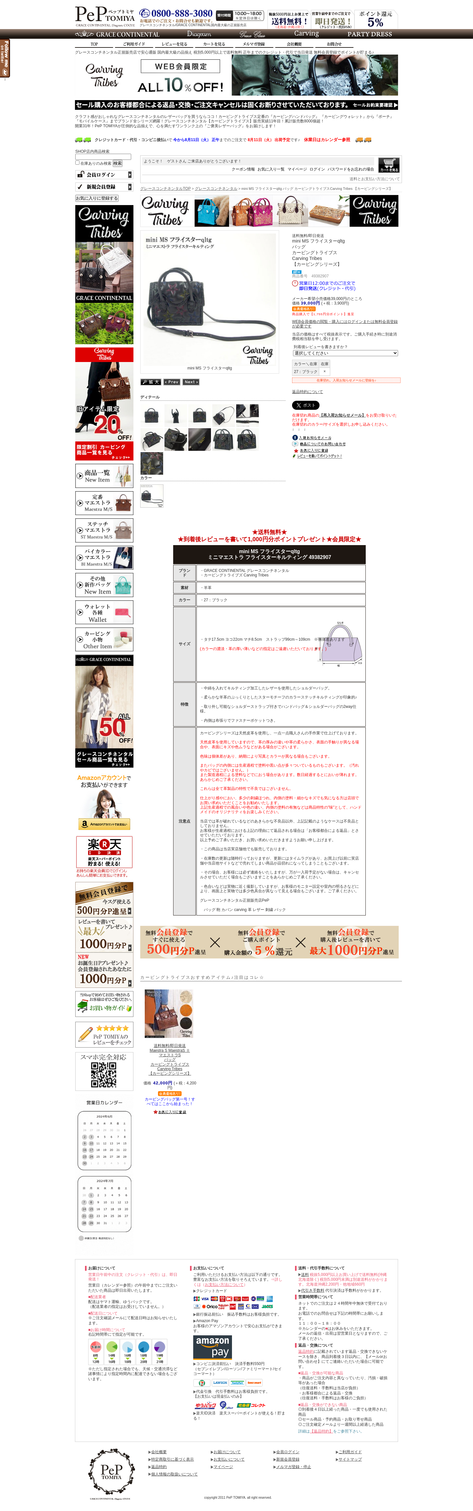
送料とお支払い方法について (375, 179)
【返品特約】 (321, 1431)
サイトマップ (350, 1459)
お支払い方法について (224, 1284)
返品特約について (307, 391)
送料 (305, 1274)
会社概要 (159, 1452)
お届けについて (227, 1452)
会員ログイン (288, 1452)
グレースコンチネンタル (216, 188)
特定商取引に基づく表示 (172, 1459)
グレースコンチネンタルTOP (165, 188)
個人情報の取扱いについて (174, 1474)
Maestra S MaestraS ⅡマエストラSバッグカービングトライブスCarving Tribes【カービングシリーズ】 (170, 1059)
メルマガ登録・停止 (293, 1466)
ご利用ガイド (350, 1452)
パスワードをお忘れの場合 (351, 169)
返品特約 (306, 1351)
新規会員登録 (288, 1459)
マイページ (297, 169)
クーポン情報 (243, 169)
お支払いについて (229, 1459)
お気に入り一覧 (271, 169)
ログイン (317, 169)
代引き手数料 (312, 1290)
